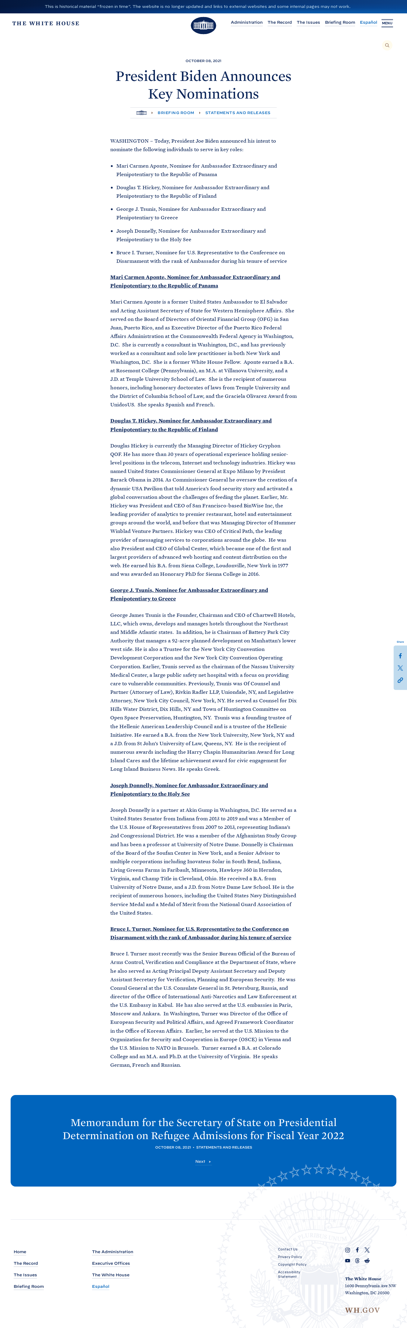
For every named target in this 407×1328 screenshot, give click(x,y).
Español (363, 22)
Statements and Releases (238, 112)
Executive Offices (111, 1263)
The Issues (303, 22)
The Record (275, 22)
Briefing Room (335, 22)
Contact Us (288, 1249)
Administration (242, 22)
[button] (400, 679)
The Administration (112, 1252)
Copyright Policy (292, 1264)
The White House (110, 1275)
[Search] (387, 45)
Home (20, 1252)
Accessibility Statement (289, 1274)
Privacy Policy (290, 1257)
